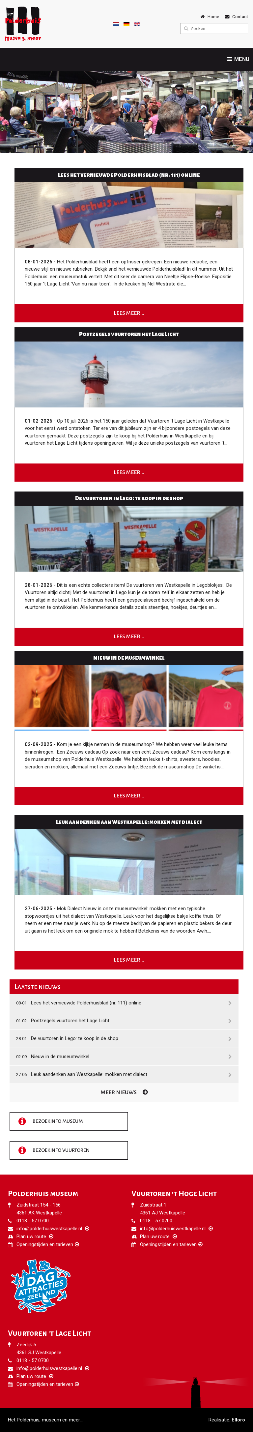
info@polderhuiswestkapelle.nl (49, 1229)
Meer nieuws (124, 1092)
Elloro (238, 1420)
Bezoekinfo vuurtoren (53, 1150)
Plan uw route (31, 1236)
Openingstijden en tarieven (44, 1244)
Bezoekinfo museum (50, 1121)
